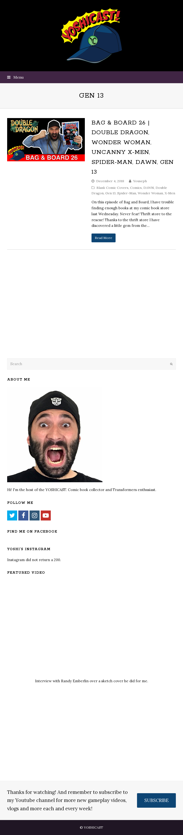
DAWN (148, 188)
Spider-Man (126, 193)
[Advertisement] (40, 316)
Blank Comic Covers (112, 188)
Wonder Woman (150, 193)
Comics (136, 188)
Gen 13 (110, 193)
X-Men (170, 193)
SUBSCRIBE (156, 800)
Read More (103, 238)
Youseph (140, 181)
